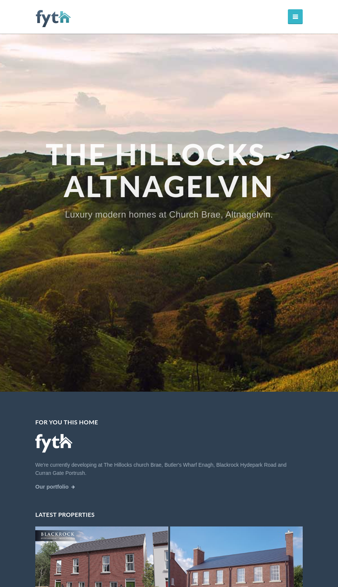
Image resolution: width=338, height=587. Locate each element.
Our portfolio (52, 487)
